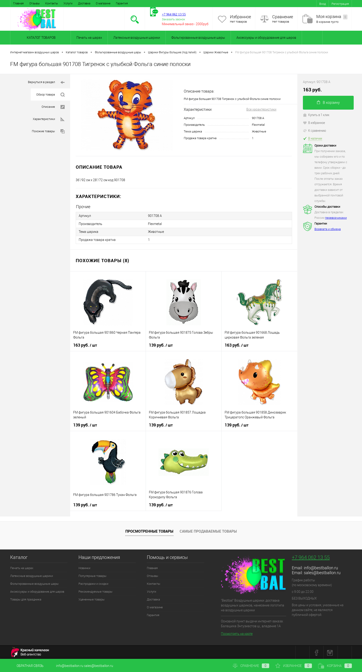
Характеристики (49, 119)
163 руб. (85, 344)
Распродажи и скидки (93, 583)
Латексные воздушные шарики (136, 37)
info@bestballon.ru (321, 567)
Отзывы (34, 3)
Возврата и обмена (327, 229)
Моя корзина (331, 16)
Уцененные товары (91, 599)
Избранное (240, 16)
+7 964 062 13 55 (311, 557)
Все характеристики (261, 109)
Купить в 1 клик (316, 114)
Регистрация (340, 4)
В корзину (328, 102)
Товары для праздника (25, 599)
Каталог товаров (40, 38)
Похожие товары (48, 131)
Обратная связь (27, 666)
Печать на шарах (89, 37)
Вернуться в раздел (46, 82)
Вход (322, 4)
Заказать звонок (173, 19)
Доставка (84, 3)
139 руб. (161, 344)
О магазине (103, 3)
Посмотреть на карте (237, 633)
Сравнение (282, 16)
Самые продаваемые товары (208, 530)
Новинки (84, 567)
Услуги (67, 3)
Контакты (51, 3)
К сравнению (314, 130)
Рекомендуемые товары (95, 591)
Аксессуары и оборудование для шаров (266, 37)
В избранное (314, 122)
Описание (53, 107)
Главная (18, 3)
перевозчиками (336, 217)
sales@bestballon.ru (322, 572)
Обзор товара (50, 95)
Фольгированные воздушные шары (198, 37)
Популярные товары (92, 575)
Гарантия (122, 3)
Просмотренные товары (149, 530)
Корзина (335, 666)
